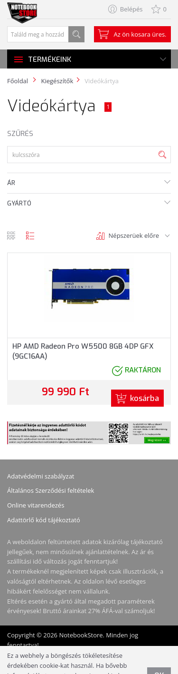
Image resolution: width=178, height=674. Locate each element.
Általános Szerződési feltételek (50, 490)
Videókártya (101, 81)
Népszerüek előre (134, 235)
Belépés (131, 9)
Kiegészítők (57, 81)
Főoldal (17, 81)
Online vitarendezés (35, 505)
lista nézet (30, 236)
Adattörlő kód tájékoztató (43, 520)
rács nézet (11, 236)
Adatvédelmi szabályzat (41, 476)
